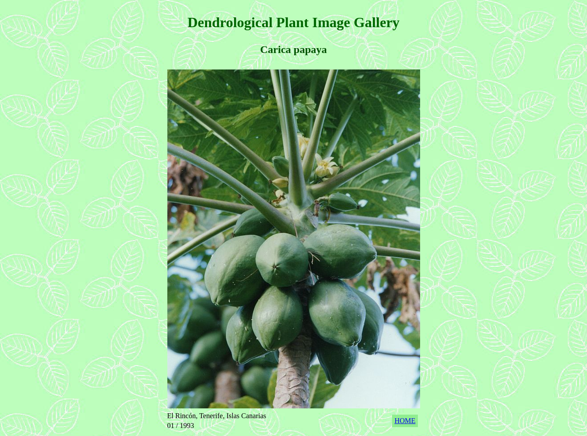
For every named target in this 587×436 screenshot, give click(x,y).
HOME (404, 420)
